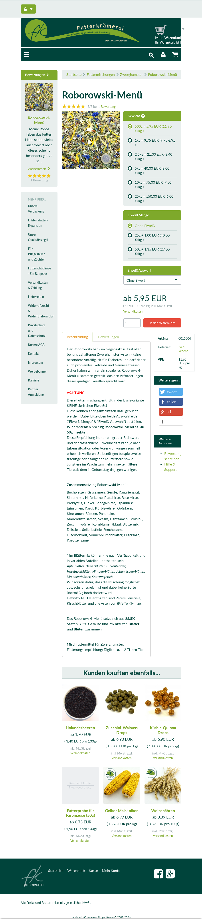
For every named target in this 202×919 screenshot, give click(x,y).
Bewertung (108, 106)
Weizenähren (163, 810)
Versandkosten (133, 311)
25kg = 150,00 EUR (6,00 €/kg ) (150, 198)
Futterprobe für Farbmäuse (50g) (80, 813)
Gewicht (136, 116)
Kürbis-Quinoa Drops (163, 730)
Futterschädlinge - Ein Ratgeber (39, 270)
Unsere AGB (36, 345)
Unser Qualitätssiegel (38, 237)
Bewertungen (108, 337)
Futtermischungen (101, 74)
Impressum (35, 362)
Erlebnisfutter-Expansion (38, 222)
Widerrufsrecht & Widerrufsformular (40, 311)
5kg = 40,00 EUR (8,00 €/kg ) (148, 170)
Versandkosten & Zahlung (38, 285)
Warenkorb (76, 870)
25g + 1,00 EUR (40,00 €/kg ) (149, 237)
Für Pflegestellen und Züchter (36, 254)
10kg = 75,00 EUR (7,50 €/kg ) (149, 184)
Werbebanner (37, 371)
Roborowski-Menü (162, 74)
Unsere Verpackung (36, 208)
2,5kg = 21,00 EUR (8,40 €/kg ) (150, 156)
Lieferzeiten (36, 297)
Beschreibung (77, 337)
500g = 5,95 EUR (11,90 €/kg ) (150, 128)
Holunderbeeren (80, 727)
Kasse (93, 870)
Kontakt (33, 353)
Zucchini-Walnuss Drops (122, 730)
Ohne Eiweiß (141, 225)
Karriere (33, 380)
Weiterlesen (39, 169)
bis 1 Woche (183, 349)
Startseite (73, 74)
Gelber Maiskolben (122, 810)
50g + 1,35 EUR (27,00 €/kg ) (149, 251)
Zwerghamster (131, 74)
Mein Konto (111, 870)
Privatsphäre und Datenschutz (36, 330)
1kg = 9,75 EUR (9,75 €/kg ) (151, 142)
